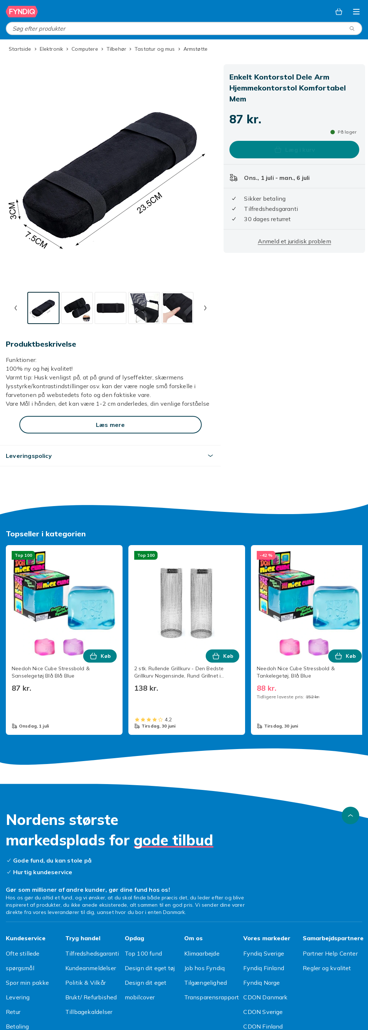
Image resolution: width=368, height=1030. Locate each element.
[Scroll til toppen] (350, 815)
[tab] (43, 308)
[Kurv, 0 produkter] (339, 11)
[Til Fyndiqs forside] (22, 11)
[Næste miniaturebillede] (205, 308)
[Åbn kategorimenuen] (356, 11)
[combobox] (184, 28)
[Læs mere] (110, 424)
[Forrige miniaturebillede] (15, 308)
